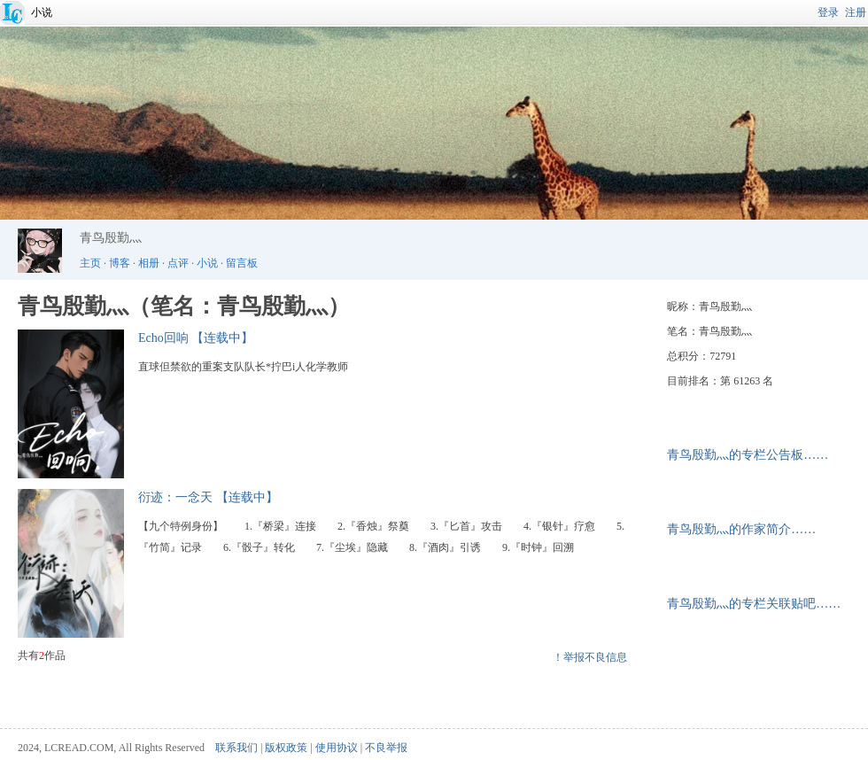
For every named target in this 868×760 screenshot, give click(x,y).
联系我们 (236, 747)
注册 (855, 12)
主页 (90, 263)
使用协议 (336, 747)
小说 (41, 12)
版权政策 (286, 747)
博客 (119, 263)
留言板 (242, 263)
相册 (148, 263)
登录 (828, 12)
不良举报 (386, 747)
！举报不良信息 (590, 657)
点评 (178, 263)
